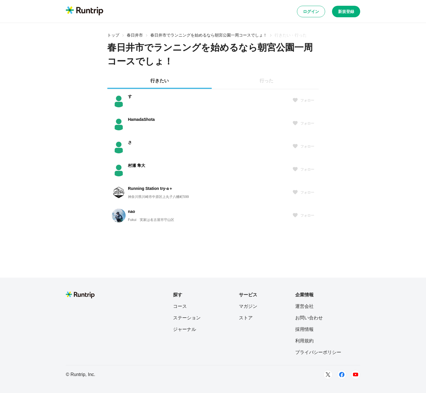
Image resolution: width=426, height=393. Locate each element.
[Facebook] (341, 374)
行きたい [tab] (159, 80)
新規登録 (346, 11)
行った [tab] (266, 80)
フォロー (303, 100)
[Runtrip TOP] (84, 11)
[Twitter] (328, 374)
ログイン (311, 11)
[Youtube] (355, 374)
